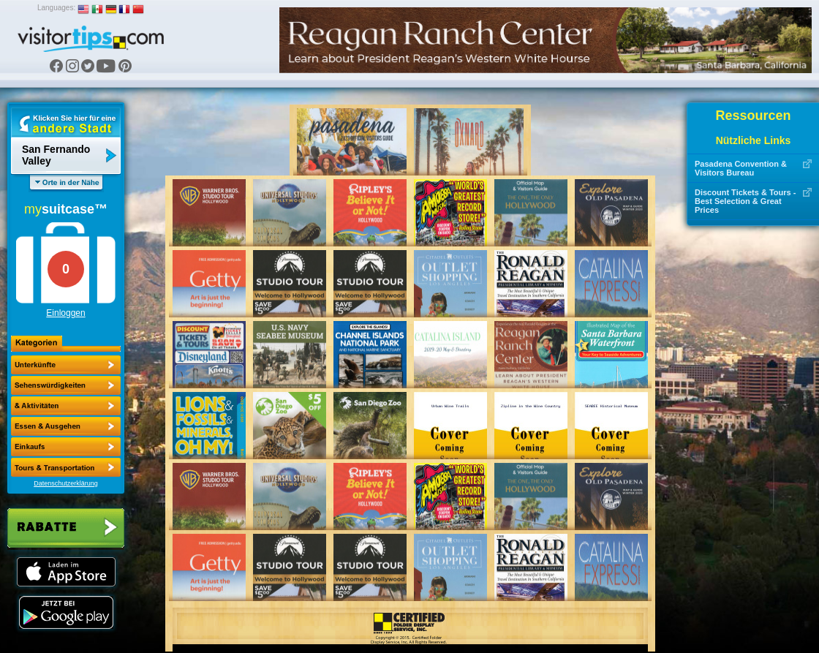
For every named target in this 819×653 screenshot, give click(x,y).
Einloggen (65, 313)
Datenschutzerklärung (66, 483)
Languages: (56, 8)
